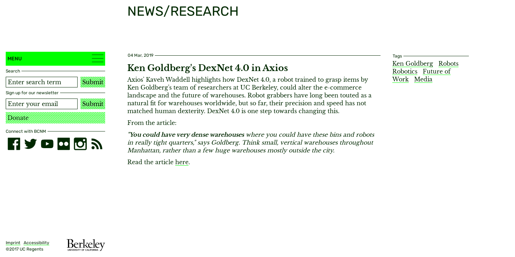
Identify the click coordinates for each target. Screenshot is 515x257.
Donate (18, 117)
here (181, 162)
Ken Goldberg (412, 63)
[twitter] (30, 144)
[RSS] (97, 144)
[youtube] (47, 144)
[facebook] (14, 144)
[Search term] (42, 82)
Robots (448, 63)
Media (423, 79)
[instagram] (80, 144)
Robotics (404, 71)
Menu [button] (55, 58)
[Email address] (42, 104)
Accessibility (36, 242)
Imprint (13, 242)
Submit (92, 82)
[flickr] (63, 144)
